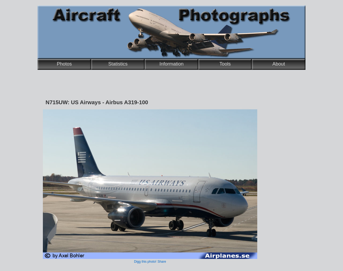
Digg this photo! (145, 261)
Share (162, 261)
